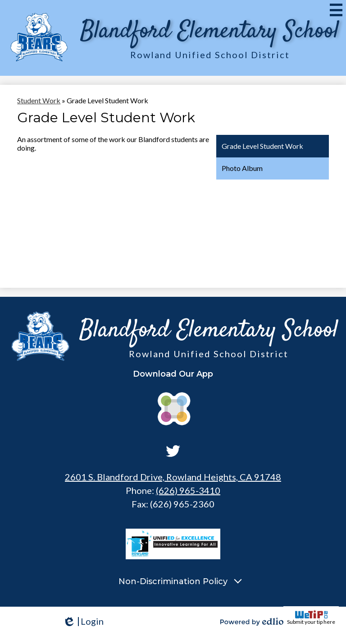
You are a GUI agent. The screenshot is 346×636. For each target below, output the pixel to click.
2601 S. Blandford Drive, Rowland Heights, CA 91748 (173, 476)
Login (83, 621)
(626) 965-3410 (188, 490)
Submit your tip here (311, 617)
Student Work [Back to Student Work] (38, 100)
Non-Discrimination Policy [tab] (173, 581)
